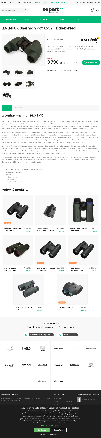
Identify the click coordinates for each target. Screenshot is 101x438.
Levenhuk (87, 40)
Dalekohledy (11, 19)
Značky (80, 19)
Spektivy (28, 19)
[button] (50, 426)
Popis (6, 108)
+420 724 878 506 (40, 2)
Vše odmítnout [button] (58, 430)
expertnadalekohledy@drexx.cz (58, 2)
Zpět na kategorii (57, 39)
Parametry (19, 108)
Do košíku (92, 62)
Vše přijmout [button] (41, 430)
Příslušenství (63, 19)
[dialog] (50, 421)
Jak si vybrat (80, 2)
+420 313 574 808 (70, 335)
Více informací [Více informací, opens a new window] (71, 423)
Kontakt (97, 2)
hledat (25, 10)
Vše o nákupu (90, 2)
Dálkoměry (45, 19)
